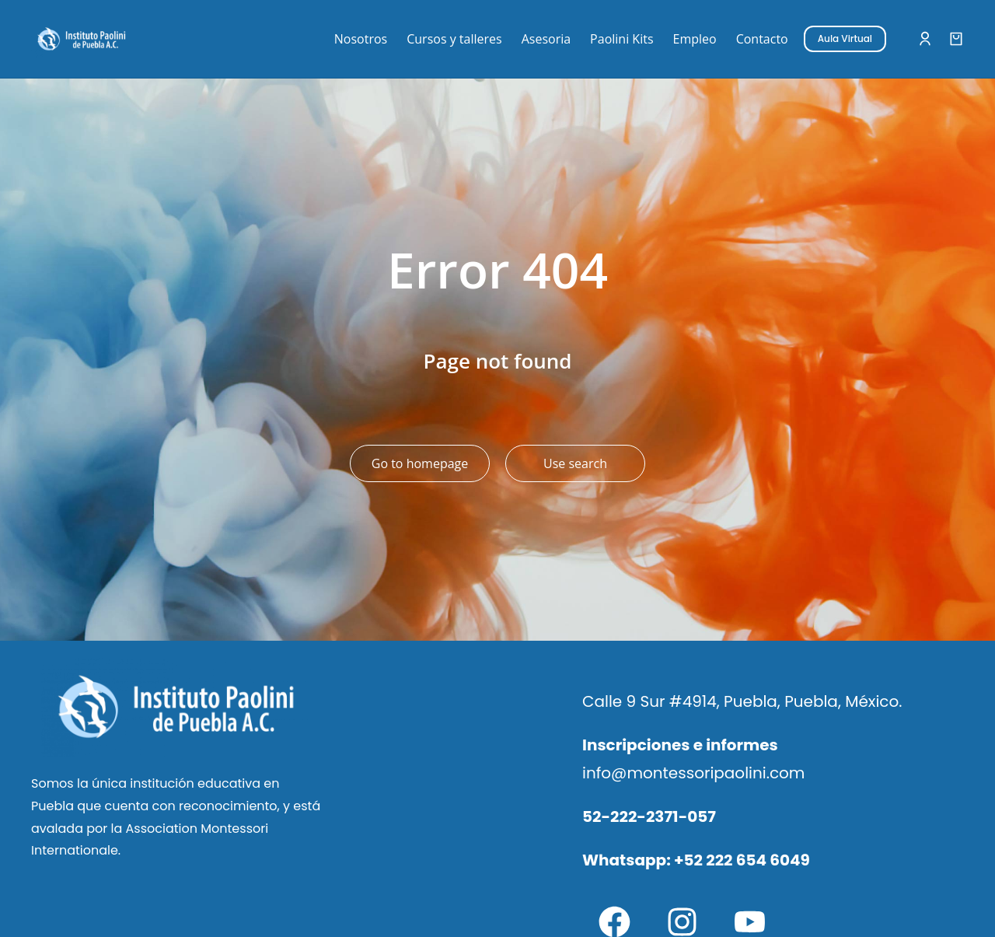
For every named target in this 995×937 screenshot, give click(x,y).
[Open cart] (956, 39)
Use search (575, 463)
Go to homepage (420, 463)
